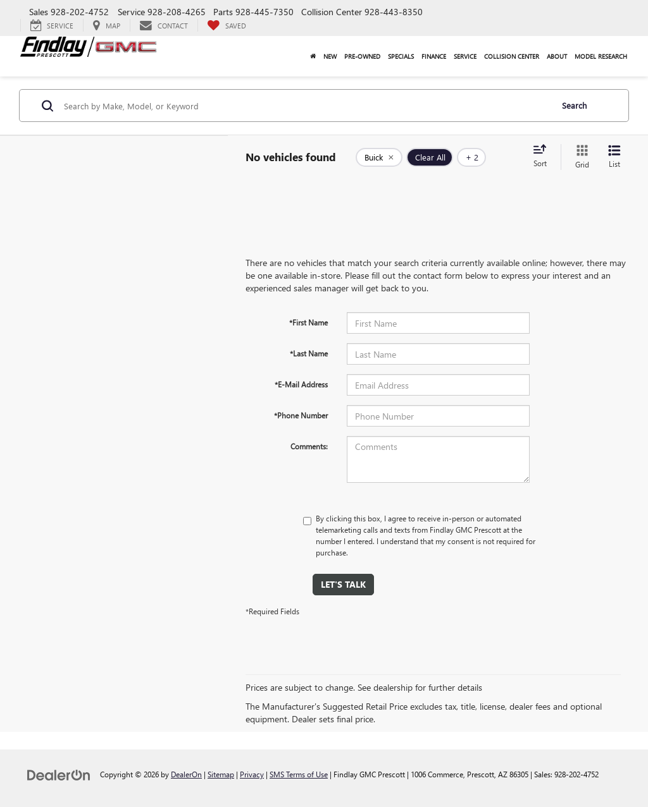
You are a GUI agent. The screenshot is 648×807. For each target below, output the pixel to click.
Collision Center (511, 56)
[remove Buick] (379, 157)
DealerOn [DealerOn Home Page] (186, 774)
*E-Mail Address (301, 384)
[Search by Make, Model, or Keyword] (306, 105)
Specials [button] (401, 56)
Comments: (309, 446)
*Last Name (309, 353)
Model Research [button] (601, 56)
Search (574, 105)
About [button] (557, 56)
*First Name (308, 322)
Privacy (252, 774)
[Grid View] (580, 157)
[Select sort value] (543, 156)
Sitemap (221, 774)
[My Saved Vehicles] (226, 25)
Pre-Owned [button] (362, 56)
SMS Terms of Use (299, 774)
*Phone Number (301, 415)
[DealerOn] (59, 774)
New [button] (330, 56)
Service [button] (465, 56)
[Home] (313, 56)
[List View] (614, 157)
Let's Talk (343, 584)
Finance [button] (433, 56)
